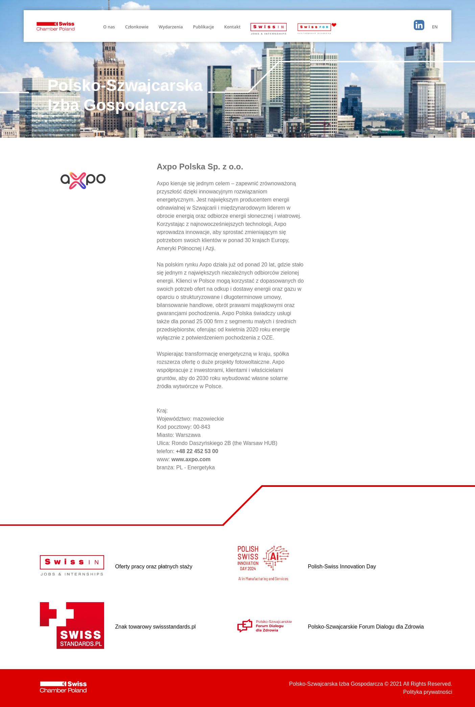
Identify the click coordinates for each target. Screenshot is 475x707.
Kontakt (232, 27)
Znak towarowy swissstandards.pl (155, 627)
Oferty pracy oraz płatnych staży (154, 566)
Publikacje (203, 27)
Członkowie (136, 27)
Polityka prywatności (427, 692)
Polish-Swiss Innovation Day (342, 566)
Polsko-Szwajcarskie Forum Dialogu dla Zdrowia (366, 627)
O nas (109, 27)
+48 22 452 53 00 (197, 451)
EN (435, 27)
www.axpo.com (191, 459)
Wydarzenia (171, 27)
